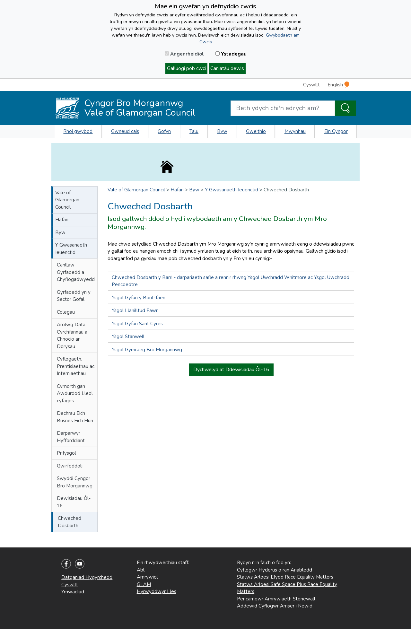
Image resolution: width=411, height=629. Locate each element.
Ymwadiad (72, 592)
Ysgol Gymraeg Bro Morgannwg (147, 349)
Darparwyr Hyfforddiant (71, 437)
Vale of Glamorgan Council (67, 199)
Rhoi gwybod (77, 131)
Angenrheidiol (184, 54)
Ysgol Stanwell (128, 336)
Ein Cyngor (336, 131)
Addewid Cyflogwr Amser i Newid (274, 606)
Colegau (66, 312)
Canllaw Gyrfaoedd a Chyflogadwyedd (76, 272)
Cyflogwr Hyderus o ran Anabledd (274, 570)
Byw (222, 131)
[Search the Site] (345, 108)
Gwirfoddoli (70, 466)
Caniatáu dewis (227, 68)
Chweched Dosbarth (69, 522)
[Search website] (283, 108)
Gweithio (256, 131)
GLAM (144, 584)
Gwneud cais (125, 131)
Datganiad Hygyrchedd (86, 577)
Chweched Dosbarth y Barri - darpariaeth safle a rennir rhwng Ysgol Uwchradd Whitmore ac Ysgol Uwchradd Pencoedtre (230, 281)
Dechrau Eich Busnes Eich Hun (75, 417)
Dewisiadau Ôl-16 (74, 502)
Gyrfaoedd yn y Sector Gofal (74, 296)
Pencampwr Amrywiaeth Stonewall (276, 599)
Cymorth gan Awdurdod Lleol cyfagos (75, 393)
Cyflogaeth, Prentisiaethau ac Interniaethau (75, 366)
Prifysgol (66, 453)
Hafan (61, 219)
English (338, 84)
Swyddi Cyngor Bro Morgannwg (74, 482)
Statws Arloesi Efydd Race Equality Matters (285, 577)
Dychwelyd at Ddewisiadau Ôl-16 (231, 369)
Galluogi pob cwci (186, 68)
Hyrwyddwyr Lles (156, 591)
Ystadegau (231, 54)
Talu (193, 131)
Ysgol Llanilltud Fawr (135, 310)
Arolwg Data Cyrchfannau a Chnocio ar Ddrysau (72, 335)
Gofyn (164, 131)
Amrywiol (147, 577)
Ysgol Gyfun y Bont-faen (138, 297)
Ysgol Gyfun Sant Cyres (137, 323)
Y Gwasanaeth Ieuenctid (71, 249)
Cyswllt (311, 85)
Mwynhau (295, 131)
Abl (140, 570)
